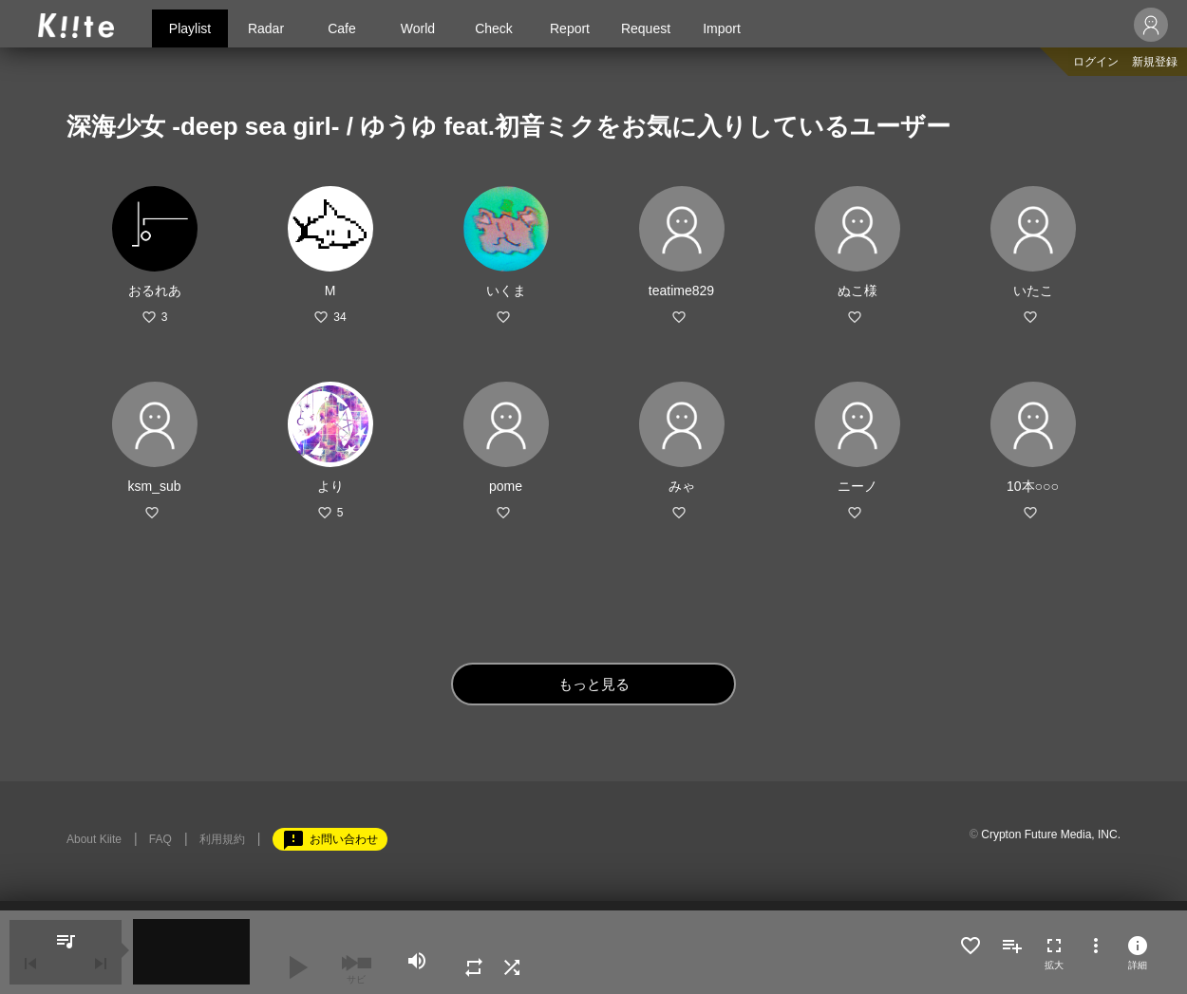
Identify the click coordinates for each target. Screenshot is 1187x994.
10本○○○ (1033, 486)
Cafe (342, 28)
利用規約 (222, 839)
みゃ (682, 486)
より (330, 486)
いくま (506, 290)
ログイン (1096, 61)
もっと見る (594, 684)
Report (570, 28)
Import (722, 28)
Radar (266, 28)
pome (505, 486)
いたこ (1033, 290)
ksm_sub (153, 486)
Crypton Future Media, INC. (1051, 834)
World (418, 28)
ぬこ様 (857, 290)
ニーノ (857, 486)
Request (645, 28)
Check (494, 28)
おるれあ (154, 290)
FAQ (160, 839)
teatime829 (681, 290)
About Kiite (94, 839)
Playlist (190, 28)
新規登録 (1155, 61)
